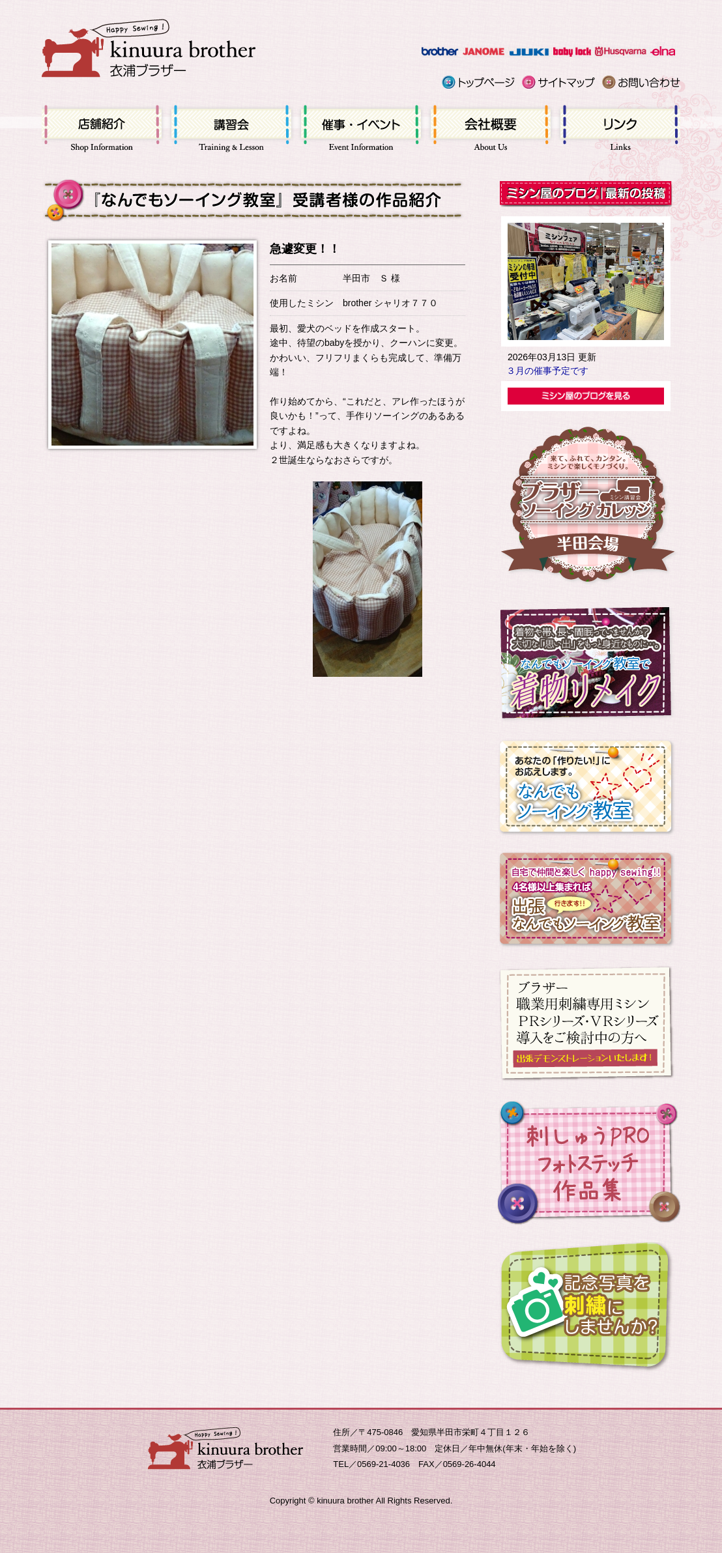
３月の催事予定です (547, 370)
